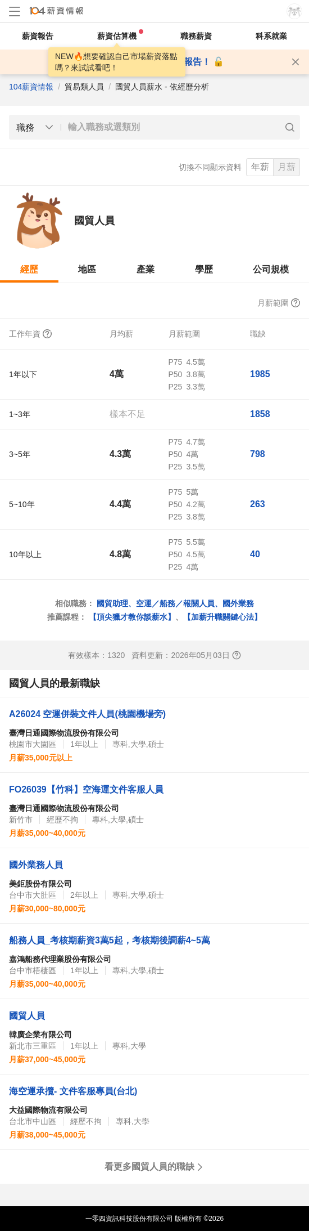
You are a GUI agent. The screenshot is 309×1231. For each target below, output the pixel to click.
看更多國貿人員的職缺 (154, 1166)
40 (255, 554)
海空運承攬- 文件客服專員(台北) (73, 1091)
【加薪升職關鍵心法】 (222, 616)
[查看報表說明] (236, 655)
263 (257, 504)
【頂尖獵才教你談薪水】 (132, 616)
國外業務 (238, 603)
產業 (145, 269)
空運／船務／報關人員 (175, 603)
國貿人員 (27, 1015)
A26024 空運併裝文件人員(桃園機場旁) (87, 714)
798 (257, 454)
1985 (260, 374)
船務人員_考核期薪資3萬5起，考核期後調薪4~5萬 (109, 940)
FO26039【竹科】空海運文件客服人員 (86, 789)
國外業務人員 (36, 865)
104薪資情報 (31, 86)
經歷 (29, 269)
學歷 (204, 269)
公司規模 (271, 269)
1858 (260, 414)
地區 (87, 269)
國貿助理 (112, 603)
